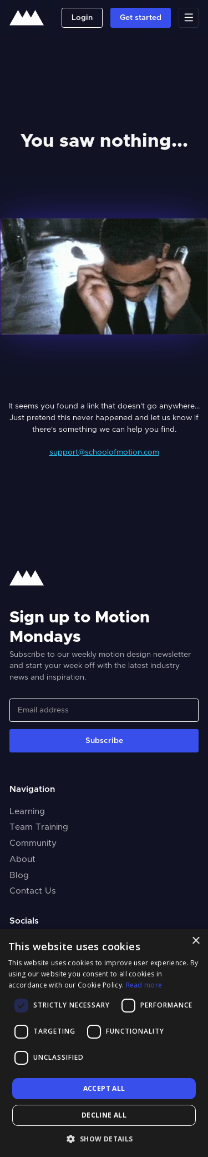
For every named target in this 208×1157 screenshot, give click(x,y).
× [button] (195, 941)
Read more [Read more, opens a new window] (144, 985)
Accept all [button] (104, 1088)
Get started (140, 18)
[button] (104, 1138)
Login (82, 18)
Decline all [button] (104, 1115)
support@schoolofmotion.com (104, 452)
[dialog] (104, 1043)
